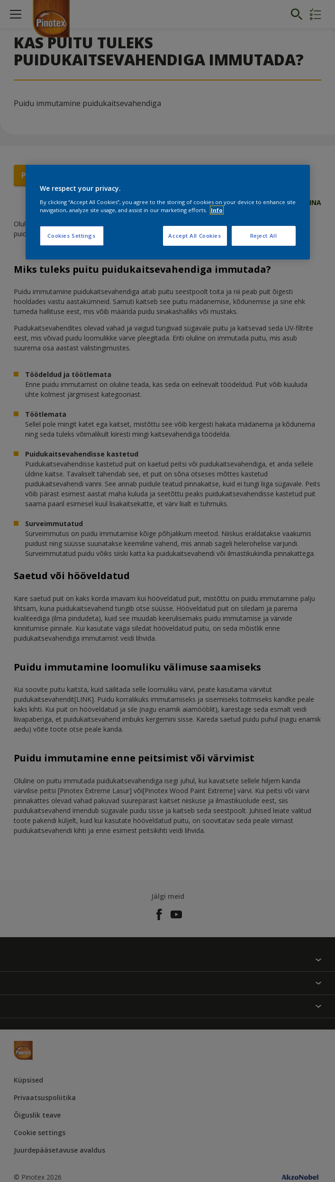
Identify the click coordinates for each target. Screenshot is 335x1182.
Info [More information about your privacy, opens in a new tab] (217, 210)
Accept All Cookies (194, 235)
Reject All (263, 235)
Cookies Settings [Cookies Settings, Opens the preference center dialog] (71, 235)
